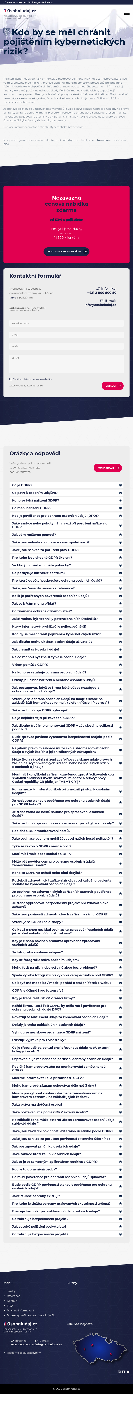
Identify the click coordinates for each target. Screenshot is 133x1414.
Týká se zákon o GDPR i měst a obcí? (42, 856)
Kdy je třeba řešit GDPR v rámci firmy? (43, 1012)
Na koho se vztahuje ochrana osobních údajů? (49, 678)
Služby (11, 1311)
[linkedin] (119, 1392)
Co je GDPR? (22, 486)
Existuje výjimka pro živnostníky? (39, 1055)
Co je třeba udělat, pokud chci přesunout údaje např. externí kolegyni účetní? (61, 1065)
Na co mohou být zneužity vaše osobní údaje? (49, 662)
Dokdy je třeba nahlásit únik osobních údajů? (49, 1040)
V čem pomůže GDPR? (30, 670)
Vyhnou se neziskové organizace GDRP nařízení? (51, 1047)
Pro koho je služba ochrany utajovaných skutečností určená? (61, 1223)
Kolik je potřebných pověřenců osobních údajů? (51, 599)
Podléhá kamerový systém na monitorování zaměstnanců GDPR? (59, 1084)
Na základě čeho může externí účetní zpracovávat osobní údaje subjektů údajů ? (63, 1139)
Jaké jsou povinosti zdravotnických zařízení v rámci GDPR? (60, 926)
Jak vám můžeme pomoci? (34, 537)
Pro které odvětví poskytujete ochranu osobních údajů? (57, 584)
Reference (13, 1316)
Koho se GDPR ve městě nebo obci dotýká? (47, 884)
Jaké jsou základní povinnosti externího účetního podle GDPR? (63, 1149)
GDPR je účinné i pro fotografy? (38, 1005)
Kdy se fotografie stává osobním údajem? (46, 973)
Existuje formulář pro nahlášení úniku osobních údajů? (56, 1231)
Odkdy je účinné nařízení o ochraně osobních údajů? (54, 685)
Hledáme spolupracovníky (24, 1373)
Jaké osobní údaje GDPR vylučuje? (40, 716)
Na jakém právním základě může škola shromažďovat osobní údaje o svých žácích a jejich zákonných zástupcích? (61, 757)
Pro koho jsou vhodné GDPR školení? (42, 560)
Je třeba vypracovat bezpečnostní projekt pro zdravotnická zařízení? (60, 917)
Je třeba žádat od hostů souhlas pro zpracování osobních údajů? (58, 823)
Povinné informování (20, 1330)
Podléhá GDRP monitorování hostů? (41, 841)
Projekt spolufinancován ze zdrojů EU (31, 1335)
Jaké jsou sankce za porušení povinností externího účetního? (61, 1157)
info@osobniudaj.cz (42, 2)
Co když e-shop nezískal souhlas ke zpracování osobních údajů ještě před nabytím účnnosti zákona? (63, 944)
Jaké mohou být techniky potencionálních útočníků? (55, 623)
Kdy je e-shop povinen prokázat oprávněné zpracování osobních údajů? (56, 956)
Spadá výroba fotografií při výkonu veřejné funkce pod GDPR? (62, 989)
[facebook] (123, 1392)
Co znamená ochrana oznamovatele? (42, 615)
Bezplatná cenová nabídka (65, 252)
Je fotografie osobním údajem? (37, 965)
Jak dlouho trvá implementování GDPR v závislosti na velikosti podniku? (62, 734)
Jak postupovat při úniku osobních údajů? (46, 1164)
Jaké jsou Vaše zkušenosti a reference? (44, 591)
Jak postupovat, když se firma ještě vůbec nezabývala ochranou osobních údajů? (56, 695)
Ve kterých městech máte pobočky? (41, 568)
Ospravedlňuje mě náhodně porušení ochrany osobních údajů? (63, 1075)
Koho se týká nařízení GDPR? (35, 502)
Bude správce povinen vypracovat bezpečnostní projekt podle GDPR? (62, 746)
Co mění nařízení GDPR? (32, 509)
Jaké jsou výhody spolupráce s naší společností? (51, 545)
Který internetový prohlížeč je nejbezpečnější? (49, 631)
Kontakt (12, 1321)
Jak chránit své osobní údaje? (36, 654)
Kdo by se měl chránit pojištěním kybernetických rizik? (56, 638)
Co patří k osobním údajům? (35, 494)
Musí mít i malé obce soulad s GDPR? (42, 864)
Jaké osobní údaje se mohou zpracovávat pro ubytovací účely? (63, 833)
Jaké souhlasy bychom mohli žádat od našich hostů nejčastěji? (63, 849)
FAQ (10, 1326)
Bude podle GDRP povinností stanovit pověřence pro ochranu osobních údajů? (62, 1205)
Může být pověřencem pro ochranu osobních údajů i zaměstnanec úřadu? (54, 874)
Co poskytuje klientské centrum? (39, 576)
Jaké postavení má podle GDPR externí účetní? (50, 1129)
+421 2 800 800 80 (16, 2)
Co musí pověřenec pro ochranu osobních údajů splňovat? (59, 1196)
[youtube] (128, 1392)
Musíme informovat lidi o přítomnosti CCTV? (48, 1094)
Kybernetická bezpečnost (66, 127)
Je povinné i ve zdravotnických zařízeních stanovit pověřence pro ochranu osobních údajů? (62, 905)
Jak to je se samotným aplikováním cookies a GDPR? (55, 1180)
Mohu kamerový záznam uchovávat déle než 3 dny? (54, 1102)
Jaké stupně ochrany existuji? (36, 1215)
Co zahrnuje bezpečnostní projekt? (40, 1239)
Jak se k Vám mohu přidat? (34, 607)
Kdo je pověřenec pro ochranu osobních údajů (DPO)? (55, 517)
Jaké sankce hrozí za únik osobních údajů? (46, 1172)
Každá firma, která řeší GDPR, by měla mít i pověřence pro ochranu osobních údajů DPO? (59, 1022)
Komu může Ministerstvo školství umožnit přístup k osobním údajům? (61, 800)
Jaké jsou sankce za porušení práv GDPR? (46, 552)
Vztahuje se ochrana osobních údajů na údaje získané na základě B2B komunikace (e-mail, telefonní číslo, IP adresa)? (61, 707)
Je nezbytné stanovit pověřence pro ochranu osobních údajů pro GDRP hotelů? (61, 811)
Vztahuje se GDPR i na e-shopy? (38, 934)
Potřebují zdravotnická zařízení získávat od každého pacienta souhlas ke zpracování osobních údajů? (62, 893)
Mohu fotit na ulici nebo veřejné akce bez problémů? (54, 981)
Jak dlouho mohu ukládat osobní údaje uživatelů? (52, 646)
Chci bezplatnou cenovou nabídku (32, 380)
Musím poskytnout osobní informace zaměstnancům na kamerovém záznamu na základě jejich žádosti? (57, 1112)
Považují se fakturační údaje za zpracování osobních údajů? (60, 1032)
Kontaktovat (106, 468)
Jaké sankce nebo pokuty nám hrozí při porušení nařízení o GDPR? (60, 527)
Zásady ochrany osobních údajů (26, 386)
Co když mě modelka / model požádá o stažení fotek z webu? (61, 997)
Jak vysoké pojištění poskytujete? (39, 1247)
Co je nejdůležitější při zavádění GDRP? (43, 724)
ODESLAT (110, 386)
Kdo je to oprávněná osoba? (34, 1188)
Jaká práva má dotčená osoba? (37, 1122)
